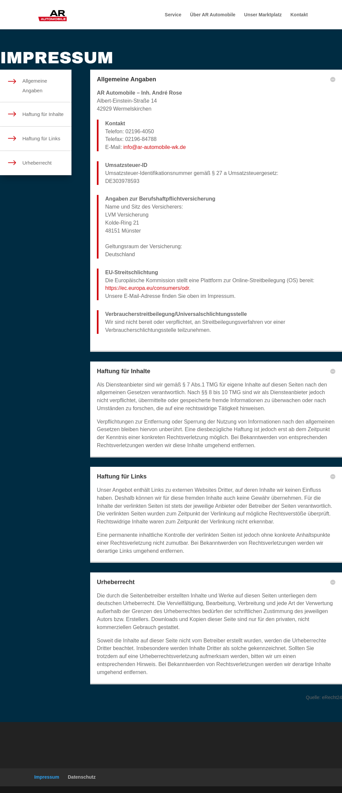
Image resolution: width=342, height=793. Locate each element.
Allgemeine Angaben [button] (126, 79)
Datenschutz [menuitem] (82, 777)
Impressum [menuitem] (46, 777)
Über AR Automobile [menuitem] (212, 14)
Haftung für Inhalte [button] (123, 371)
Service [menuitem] (173, 14)
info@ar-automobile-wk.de (154, 147)
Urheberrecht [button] (116, 582)
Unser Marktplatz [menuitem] (263, 14)
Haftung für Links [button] (122, 476)
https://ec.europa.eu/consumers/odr (147, 288)
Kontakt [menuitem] (299, 14)
